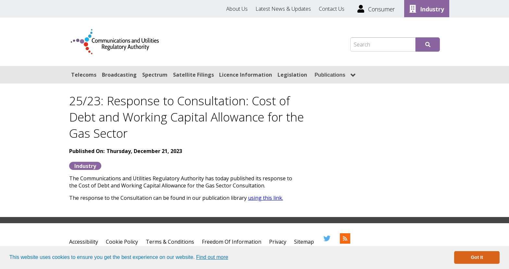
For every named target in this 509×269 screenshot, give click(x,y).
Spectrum (155, 74)
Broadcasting (119, 74)
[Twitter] (327, 241)
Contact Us (331, 8)
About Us (237, 8)
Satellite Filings (193, 74)
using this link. (265, 197)
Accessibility (83, 241)
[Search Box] (383, 44)
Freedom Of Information (231, 241)
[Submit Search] (428, 44)
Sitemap (304, 241)
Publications (330, 75)
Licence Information (245, 74)
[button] (230, 258)
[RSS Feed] (345, 241)
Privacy (277, 241)
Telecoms (83, 74)
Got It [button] (477, 257)
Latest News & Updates (283, 8)
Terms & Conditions (170, 241)
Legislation (292, 74)
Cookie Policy (122, 241)
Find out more (212, 257)
